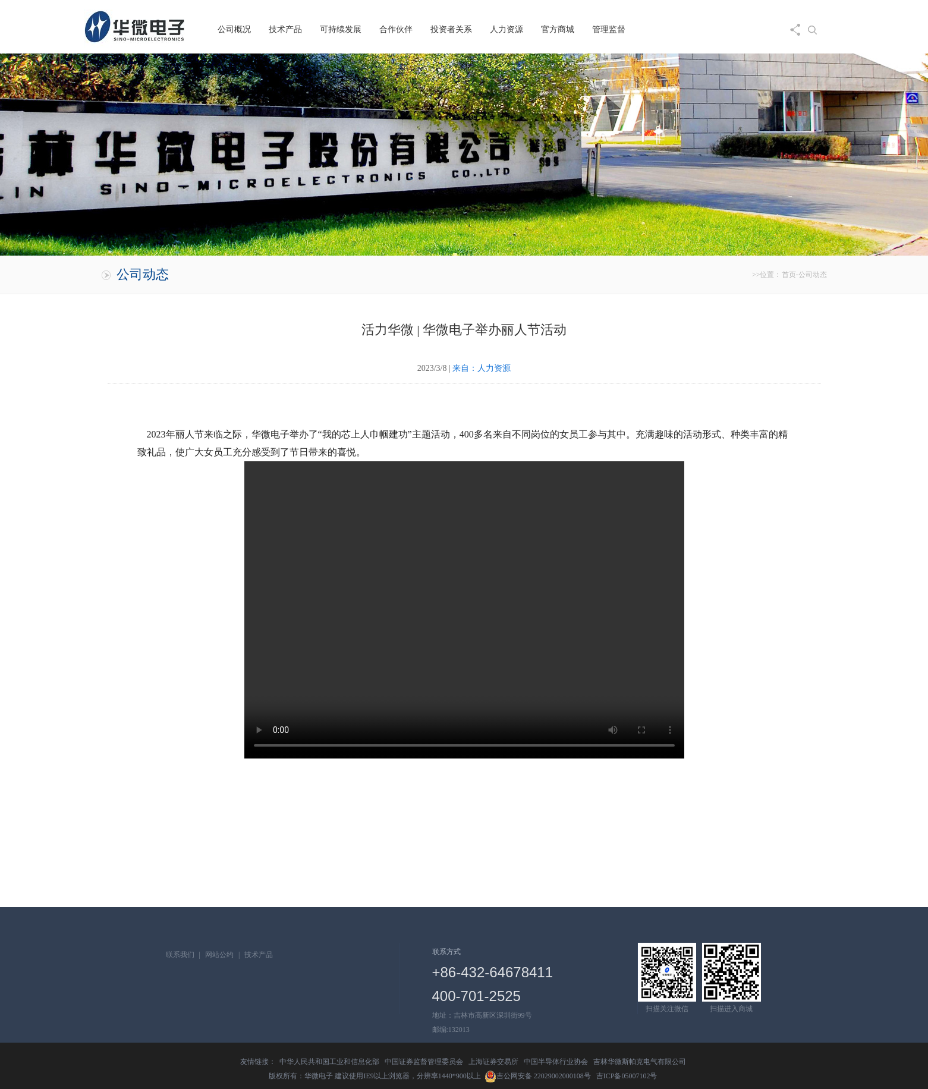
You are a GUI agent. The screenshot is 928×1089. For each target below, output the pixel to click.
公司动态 (812, 274)
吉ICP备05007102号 (627, 1076)
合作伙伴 (396, 29)
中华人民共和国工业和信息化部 (329, 1061)
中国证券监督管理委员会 (424, 1061)
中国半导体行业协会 (556, 1061)
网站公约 (219, 954)
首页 (789, 274)
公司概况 (234, 29)
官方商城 (557, 29)
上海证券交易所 (493, 1061)
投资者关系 (451, 29)
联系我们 (180, 954)
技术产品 (285, 29)
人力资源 (506, 29)
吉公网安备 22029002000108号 (538, 1076)
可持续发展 (340, 29)
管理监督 (608, 29)
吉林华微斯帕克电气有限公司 (639, 1061)
